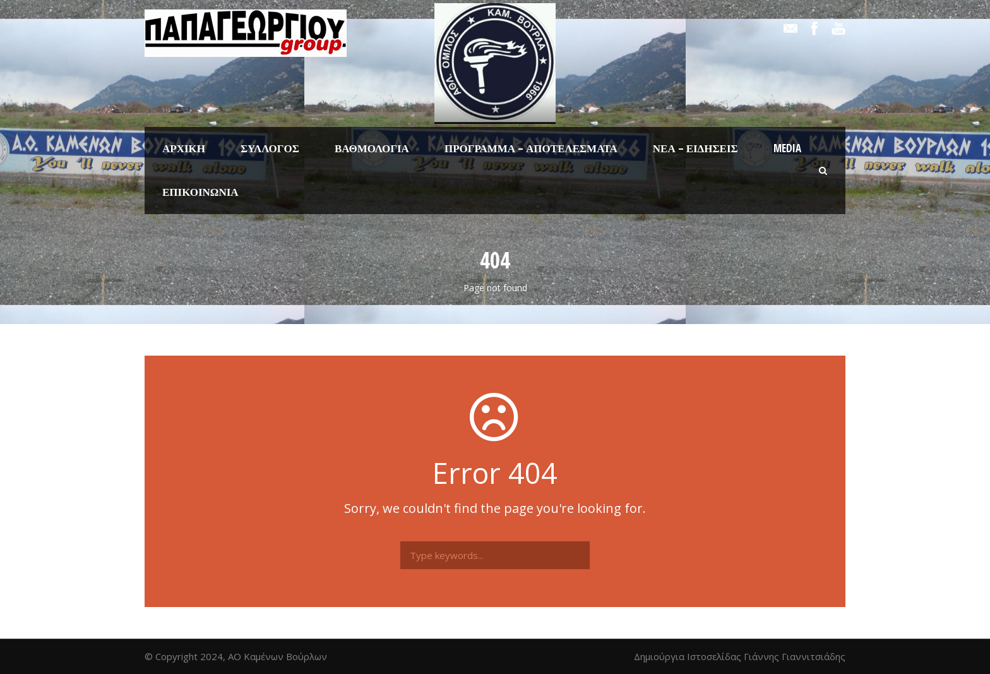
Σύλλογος (270, 148)
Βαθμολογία (372, 148)
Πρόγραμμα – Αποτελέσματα (530, 148)
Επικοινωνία (200, 191)
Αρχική (183, 148)
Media (787, 148)
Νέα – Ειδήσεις (695, 148)
